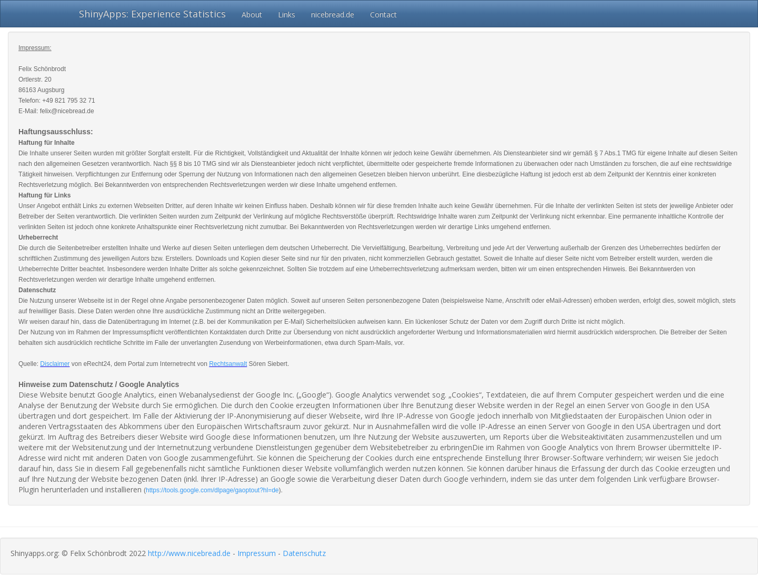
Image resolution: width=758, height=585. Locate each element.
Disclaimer (54, 364)
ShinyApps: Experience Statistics (152, 13)
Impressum (256, 553)
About (252, 14)
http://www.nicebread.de (189, 553)
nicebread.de (332, 14)
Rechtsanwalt (228, 364)
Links (286, 14)
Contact (383, 14)
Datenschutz (304, 553)
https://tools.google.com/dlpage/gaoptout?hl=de (212, 490)
